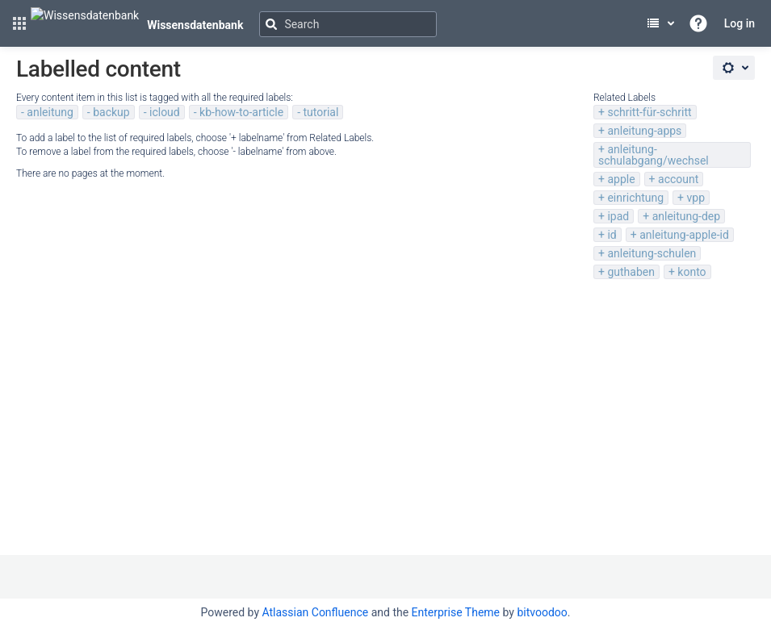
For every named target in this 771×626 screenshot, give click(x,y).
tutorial (320, 112)
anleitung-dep (686, 216)
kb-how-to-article (241, 112)
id (611, 234)
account (678, 179)
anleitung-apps (644, 130)
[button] (19, 23)
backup (111, 112)
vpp (695, 197)
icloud (164, 112)
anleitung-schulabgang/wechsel (653, 155)
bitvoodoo (542, 612)
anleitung (50, 112)
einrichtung (635, 197)
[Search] (348, 24)
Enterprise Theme (456, 612)
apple (621, 179)
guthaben (631, 271)
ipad (618, 216)
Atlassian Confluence (315, 612)
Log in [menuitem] (739, 23)
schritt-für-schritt (649, 112)
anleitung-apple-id (684, 234)
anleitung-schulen (651, 253)
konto (691, 271)
